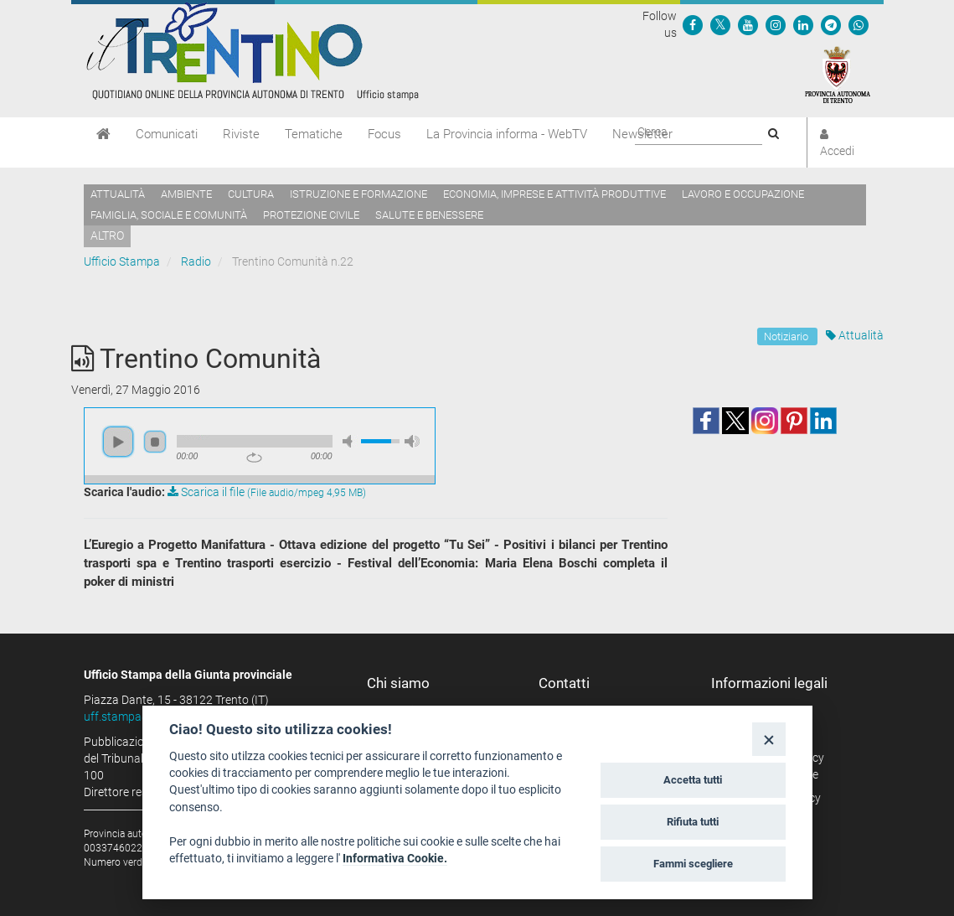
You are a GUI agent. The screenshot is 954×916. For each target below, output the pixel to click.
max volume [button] (412, 441)
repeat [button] (254, 457)
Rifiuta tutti (693, 821)
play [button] (118, 441)
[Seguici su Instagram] (775, 24)
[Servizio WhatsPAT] (858, 24)
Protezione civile (311, 215)
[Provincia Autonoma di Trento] (837, 73)
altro (107, 235)
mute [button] (350, 441)
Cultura (251, 194)
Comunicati (167, 134)
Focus (384, 134)
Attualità (117, 194)
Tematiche (314, 134)
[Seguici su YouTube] (748, 24)
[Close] (768, 738)
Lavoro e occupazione (743, 194)
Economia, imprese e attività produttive (554, 194)
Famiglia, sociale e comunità (168, 215)
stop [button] (155, 441)
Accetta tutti (692, 780)
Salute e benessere (429, 215)
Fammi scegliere (693, 863)
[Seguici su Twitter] (720, 24)
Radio (196, 261)
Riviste (241, 134)
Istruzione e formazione (358, 194)
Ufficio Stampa (122, 261)
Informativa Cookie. (395, 858)
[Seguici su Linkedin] (803, 24)
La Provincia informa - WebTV (506, 134)
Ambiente (186, 194)
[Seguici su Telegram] (831, 24)
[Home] (103, 134)
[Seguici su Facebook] (692, 24)
